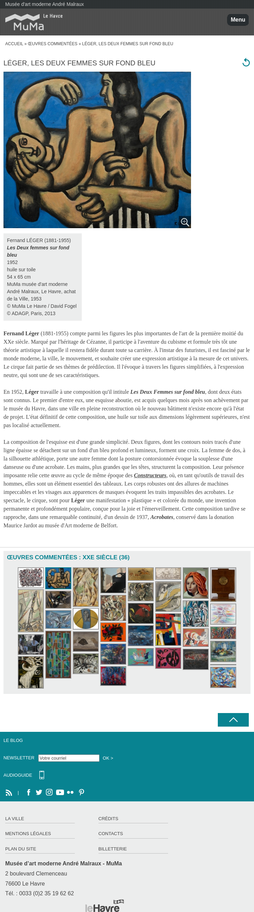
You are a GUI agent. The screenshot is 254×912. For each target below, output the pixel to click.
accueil (14, 43)
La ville (14, 818)
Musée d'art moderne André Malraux (44, 4)
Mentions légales (28, 833)
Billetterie (112, 848)
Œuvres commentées (53, 43)
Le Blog (13, 740)
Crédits (108, 818)
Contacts (110, 833)
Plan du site (20, 848)
